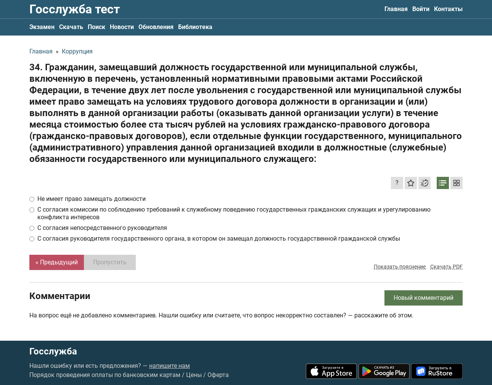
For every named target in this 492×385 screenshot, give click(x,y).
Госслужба (53, 351)
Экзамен (42, 27)
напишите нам (169, 365)
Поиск (96, 27)
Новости (122, 27)
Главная (396, 9)
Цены (194, 375)
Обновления (156, 27)
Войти (420, 9)
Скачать (71, 27)
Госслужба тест (74, 9)
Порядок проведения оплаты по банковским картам (104, 375)
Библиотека (195, 27)
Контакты (448, 9)
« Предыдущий (56, 262)
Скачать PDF (446, 267)
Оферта (218, 375)
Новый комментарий (423, 297)
